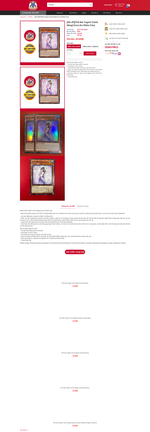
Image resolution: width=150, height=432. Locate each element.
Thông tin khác (83, 206)
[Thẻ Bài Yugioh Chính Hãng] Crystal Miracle (75, 283)
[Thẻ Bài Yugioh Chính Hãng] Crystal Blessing (75, 353)
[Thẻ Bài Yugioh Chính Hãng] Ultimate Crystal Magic (74, 318)
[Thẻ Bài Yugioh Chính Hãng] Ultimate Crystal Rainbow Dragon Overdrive (75, 423)
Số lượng (70, 50)
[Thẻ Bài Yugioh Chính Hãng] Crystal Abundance (75, 388)
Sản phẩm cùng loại (75, 252)
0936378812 (108, 5)
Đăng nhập (121, 4)
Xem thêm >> (24, 430)
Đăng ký (120, 6)
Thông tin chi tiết (67, 206)
